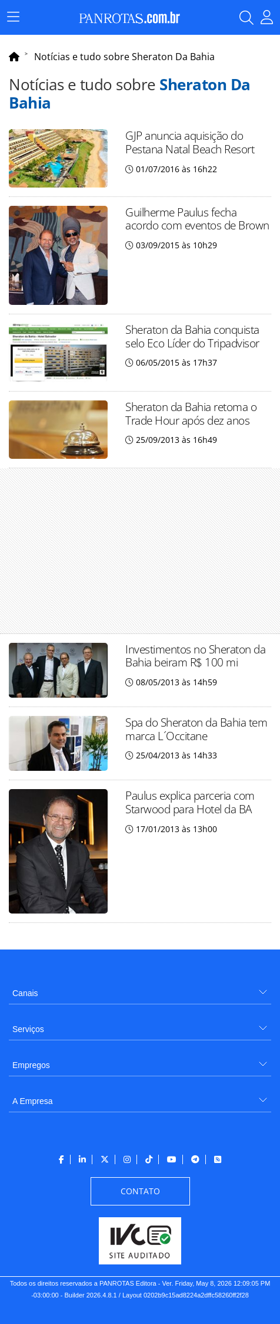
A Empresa (32, 1101)
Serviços (28, 1029)
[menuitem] (140, 988)
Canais (25, 993)
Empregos (31, 1065)
